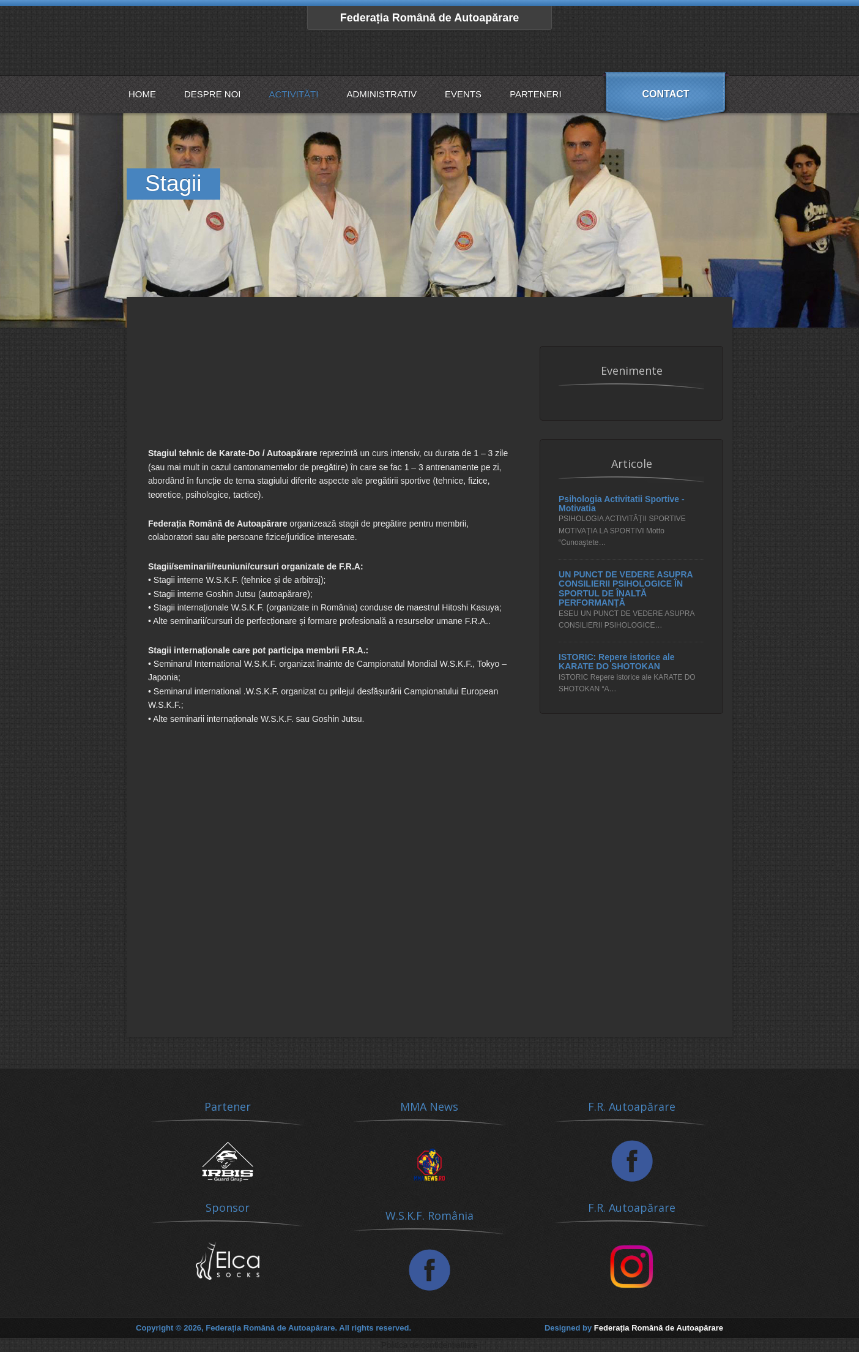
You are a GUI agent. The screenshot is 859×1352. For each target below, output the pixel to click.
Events (463, 94)
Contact (665, 94)
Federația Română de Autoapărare (429, 18)
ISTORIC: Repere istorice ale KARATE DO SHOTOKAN (617, 662)
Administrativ (381, 94)
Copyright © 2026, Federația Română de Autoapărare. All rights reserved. (273, 1327)
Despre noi (212, 94)
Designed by (634, 1327)
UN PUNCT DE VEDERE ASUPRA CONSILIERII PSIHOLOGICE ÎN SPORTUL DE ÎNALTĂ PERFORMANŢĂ (626, 588)
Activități (294, 94)
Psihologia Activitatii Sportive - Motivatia (622, 504)
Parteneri (535, 94)
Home (142, 94)
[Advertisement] (328, 402)
